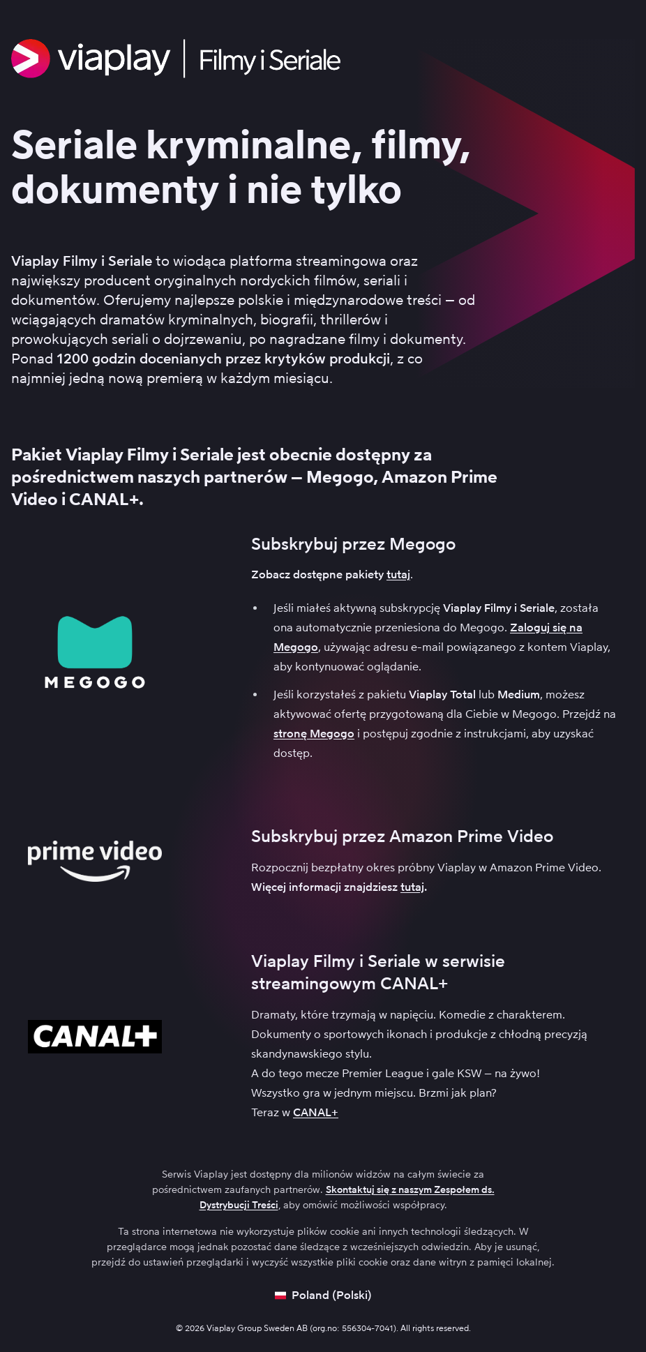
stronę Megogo (313, 733)
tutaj (398, 574)
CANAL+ (315, 1112)
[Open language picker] (323, 1295)
